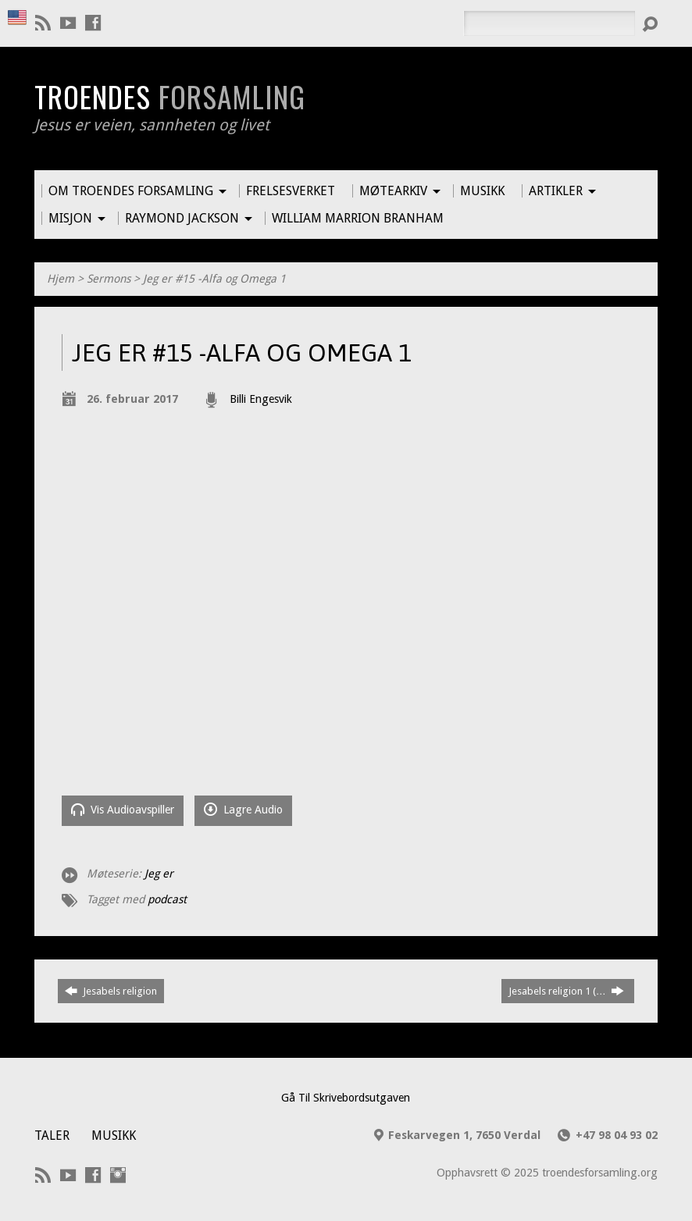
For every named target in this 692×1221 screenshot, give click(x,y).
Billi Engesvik (261, 399)
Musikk (113, 1135)
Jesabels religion (111, 990)
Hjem (60, 278)
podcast (167, 899)
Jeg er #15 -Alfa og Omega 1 (214, 278)
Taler (52, 1135)
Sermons (108, 278)
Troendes (169, 96)
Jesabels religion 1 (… (566, 990)
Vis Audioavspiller (122, 809)
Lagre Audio (243, 809)
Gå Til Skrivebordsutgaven (345, 1097)
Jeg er (158, 873)
